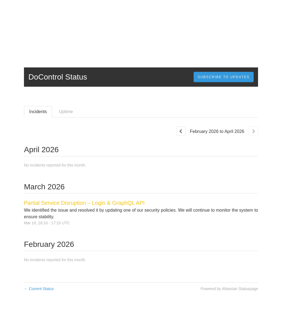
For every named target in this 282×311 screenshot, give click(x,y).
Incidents (38, 111)
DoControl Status (57, 77)
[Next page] (253, 131)
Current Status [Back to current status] (39, 289)
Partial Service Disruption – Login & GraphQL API (84, 203)
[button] (224, 77)
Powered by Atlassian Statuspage (229, 289)
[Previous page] (181, 131)
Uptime (66, 111)
